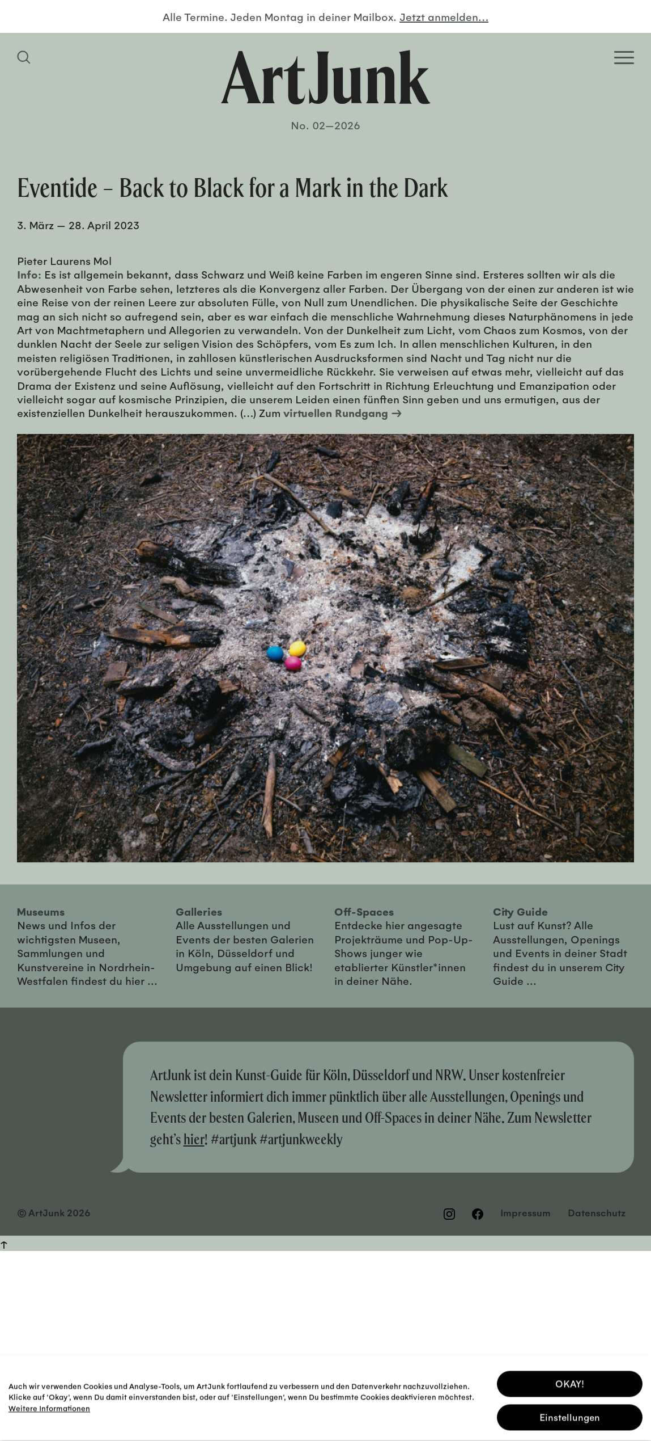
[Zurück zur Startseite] (326, 77)
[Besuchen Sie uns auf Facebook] (477, 1213)
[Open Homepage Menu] (624, 57)
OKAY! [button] (569, 1381)
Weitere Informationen (49, 1405)
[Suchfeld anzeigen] (25, 57)
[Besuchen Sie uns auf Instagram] (449, 1213)
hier (194, 1139)
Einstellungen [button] (569, 1414)
